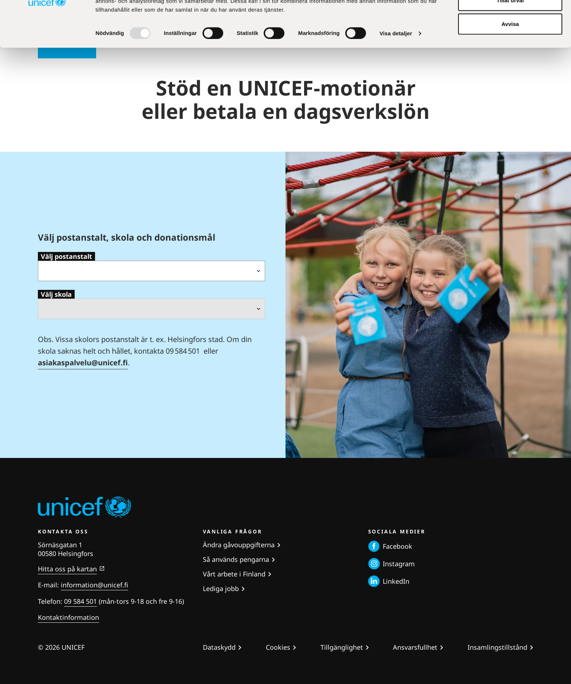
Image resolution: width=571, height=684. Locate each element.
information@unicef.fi (94, 584)
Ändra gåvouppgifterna (239, 544)
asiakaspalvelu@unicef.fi (83, 363)
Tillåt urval (510, 43)
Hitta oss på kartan (67, 568)
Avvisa (510, 67)
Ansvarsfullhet (415, 647)
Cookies (278, 647)
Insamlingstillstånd (497, 647)
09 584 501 (80, 601)
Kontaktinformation (68, 617)
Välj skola (56, 294)
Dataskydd (219, 647)
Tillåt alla (510, 19)
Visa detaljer (395, 76)
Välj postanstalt (66, 256)
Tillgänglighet (341, 647)
